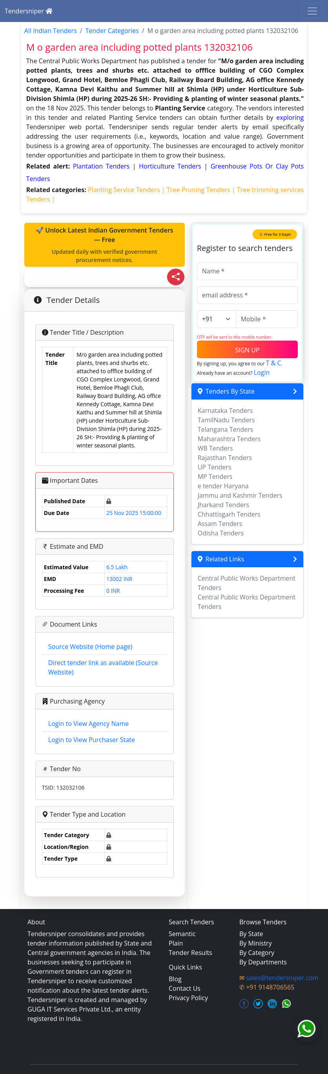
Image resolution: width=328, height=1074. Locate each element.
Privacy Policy (188, 997)
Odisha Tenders (221, 533)
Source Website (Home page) (90, 646)
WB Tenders (215, 448)
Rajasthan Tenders (225, 457)
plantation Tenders (103, 166)
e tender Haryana (223, 486)
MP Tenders (215, 476)
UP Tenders (214, 467)
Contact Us (184, 988)
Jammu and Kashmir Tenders (240, 495)
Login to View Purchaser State (91, 739)
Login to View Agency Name (88, 723)
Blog (175, 979)
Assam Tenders (220, 523)
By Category (256, 952)
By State (251, 933)
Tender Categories (112, 30)
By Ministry (255, 943)
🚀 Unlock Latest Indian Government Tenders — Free (104, 245)
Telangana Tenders (225, 429)
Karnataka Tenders (225, 410)
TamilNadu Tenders (226, 420)
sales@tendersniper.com (282, 977)
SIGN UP (247, 350)
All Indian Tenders (50, 30)
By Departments (263, 962)
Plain (176, 943)
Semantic (182, 933)
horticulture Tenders (171, 166)
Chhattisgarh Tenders (229, 514)
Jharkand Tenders (223, 504)
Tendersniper (29, 11)
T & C (273, 363)
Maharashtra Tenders (229, 438)
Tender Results (190, 952)
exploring (290, 117)
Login (262, 372)
